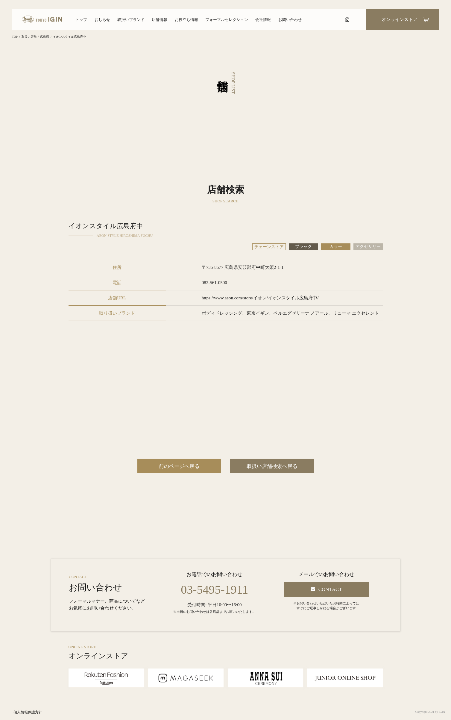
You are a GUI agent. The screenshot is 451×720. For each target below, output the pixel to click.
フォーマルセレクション (226, 19)
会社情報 (263, 19)
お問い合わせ (290, 19)
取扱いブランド (131, 19)
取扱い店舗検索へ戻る (272, 466)
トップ (81, 19)
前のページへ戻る (179, 466)
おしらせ (102, 19)
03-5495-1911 (214, 590)
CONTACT (330, 589)
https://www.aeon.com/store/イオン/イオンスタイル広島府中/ (260, 297)
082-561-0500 (214, 282)
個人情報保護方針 (27, 712)
